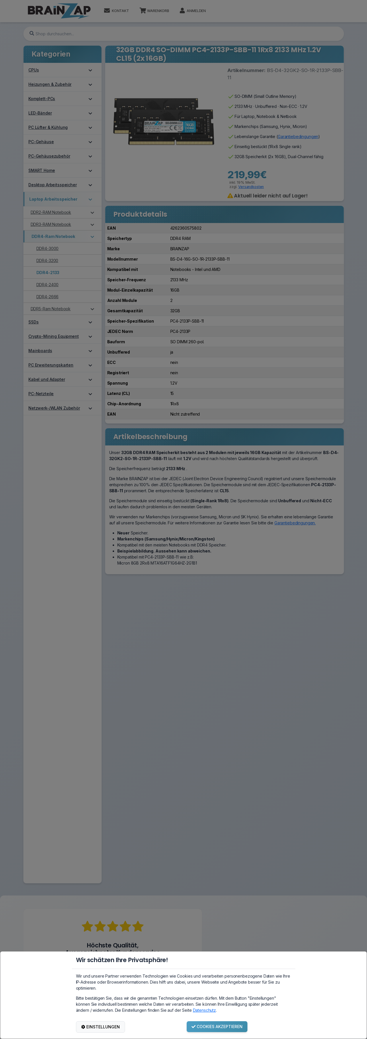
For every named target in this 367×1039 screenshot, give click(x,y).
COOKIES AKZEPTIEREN (217, 1026)
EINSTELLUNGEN (100, 1026)
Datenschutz (204, 1010)
